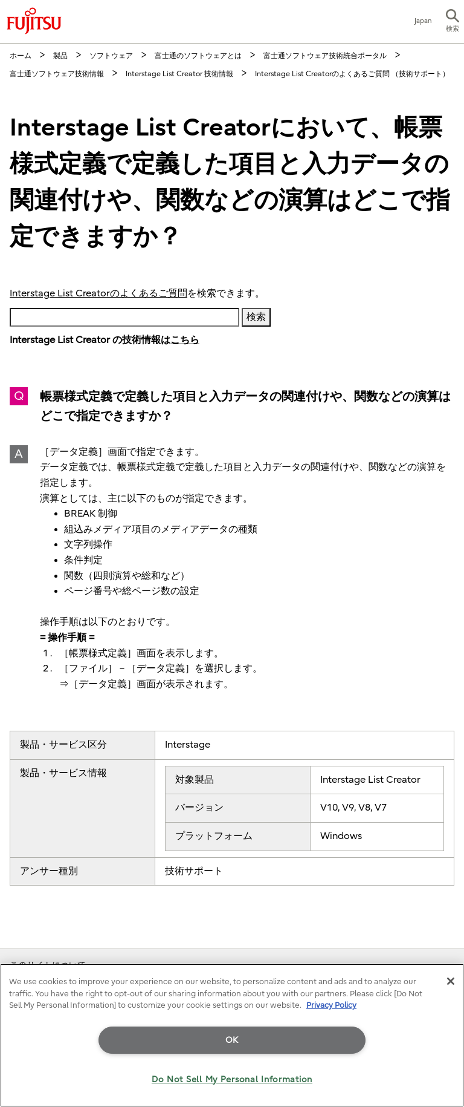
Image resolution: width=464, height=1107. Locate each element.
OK (232, 1040)
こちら (184, 340)
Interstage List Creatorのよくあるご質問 (98, 293)
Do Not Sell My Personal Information (232, 1079)
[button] (452, 21)
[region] (232, 1035)
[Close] (450, 981)
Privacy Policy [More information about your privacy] (331, 1005)
